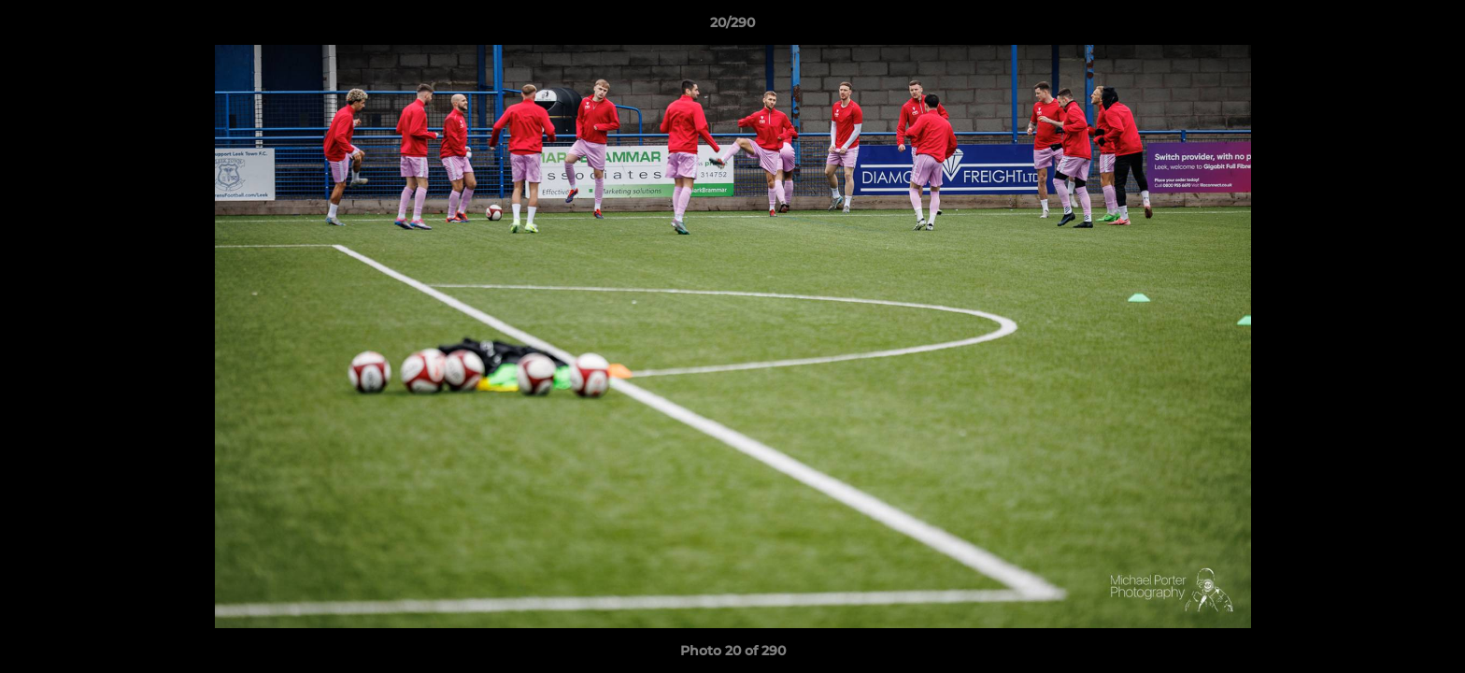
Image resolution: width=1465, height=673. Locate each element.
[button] (1431, 27)
